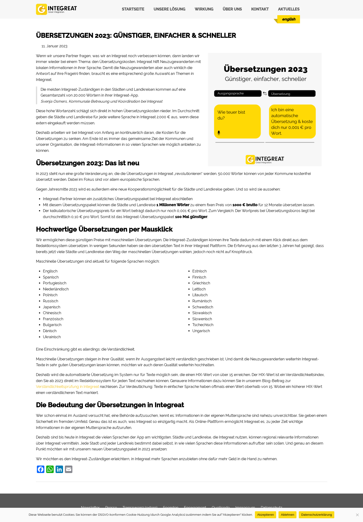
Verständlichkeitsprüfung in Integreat (67, 386)
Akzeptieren (265, 514)
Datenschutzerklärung (316, 514)
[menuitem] (288, 19)
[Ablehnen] (357, 514)
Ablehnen (287, 514)
